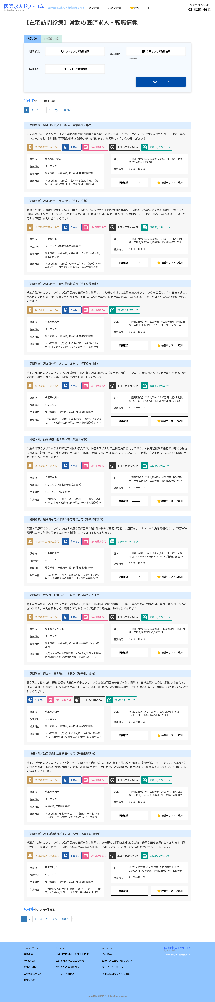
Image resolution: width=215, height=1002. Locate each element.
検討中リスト (140, 8)
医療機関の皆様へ (33, 973)
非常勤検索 (115, 8)
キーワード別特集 (65, 973)
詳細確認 (123, 182)
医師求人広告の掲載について (117, 960)
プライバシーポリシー (114, 967)
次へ (57, 110)
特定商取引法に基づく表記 (116, 973)
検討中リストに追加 (170, 182)
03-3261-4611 (199, 9)
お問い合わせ (31, 980)
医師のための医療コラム (69, 967)
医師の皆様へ (31, 967)
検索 (155, 81)
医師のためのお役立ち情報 (70, 960)
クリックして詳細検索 (75, 51)
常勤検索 (94, 8)
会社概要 (107, 954)
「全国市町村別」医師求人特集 (72, 954)
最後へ (68, 110)
